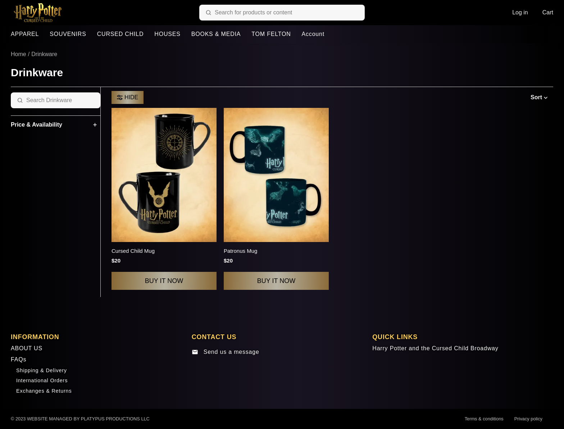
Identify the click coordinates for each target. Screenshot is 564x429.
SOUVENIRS (68, 34)
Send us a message (225, 352)
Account (313, 34)
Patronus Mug (240, 251)
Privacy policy (528, 418)
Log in (520, 12)
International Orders (42, 380)
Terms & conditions (484, 418)
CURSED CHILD (120, 34)
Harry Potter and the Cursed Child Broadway (435, 348)
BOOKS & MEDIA (216, 34)
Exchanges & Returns (44, 391)
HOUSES (167, 34)
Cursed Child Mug (133, 251)
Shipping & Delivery (41, 370)
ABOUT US (26, 348)
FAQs (18, 359)
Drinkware (44, 54)
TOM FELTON (271, 34)
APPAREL (25, 34)
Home (18, 54)
